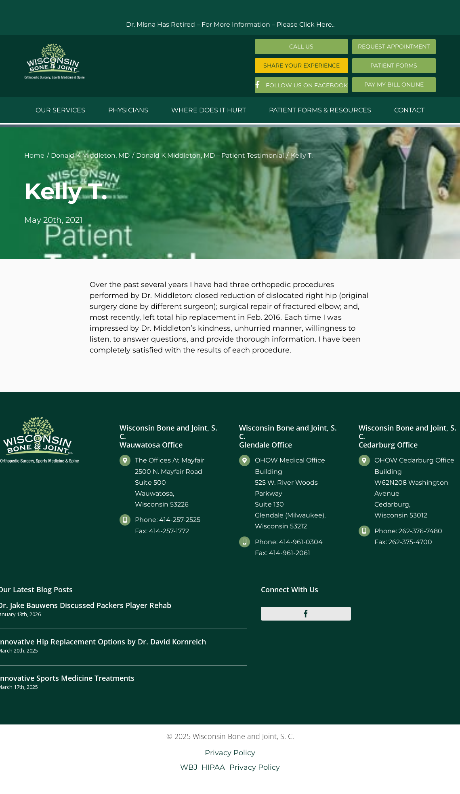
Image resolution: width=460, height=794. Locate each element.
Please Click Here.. (305, 24)
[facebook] (306, 614)
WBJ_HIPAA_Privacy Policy (230, 767)
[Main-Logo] (54, 46)
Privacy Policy (230, 752)
